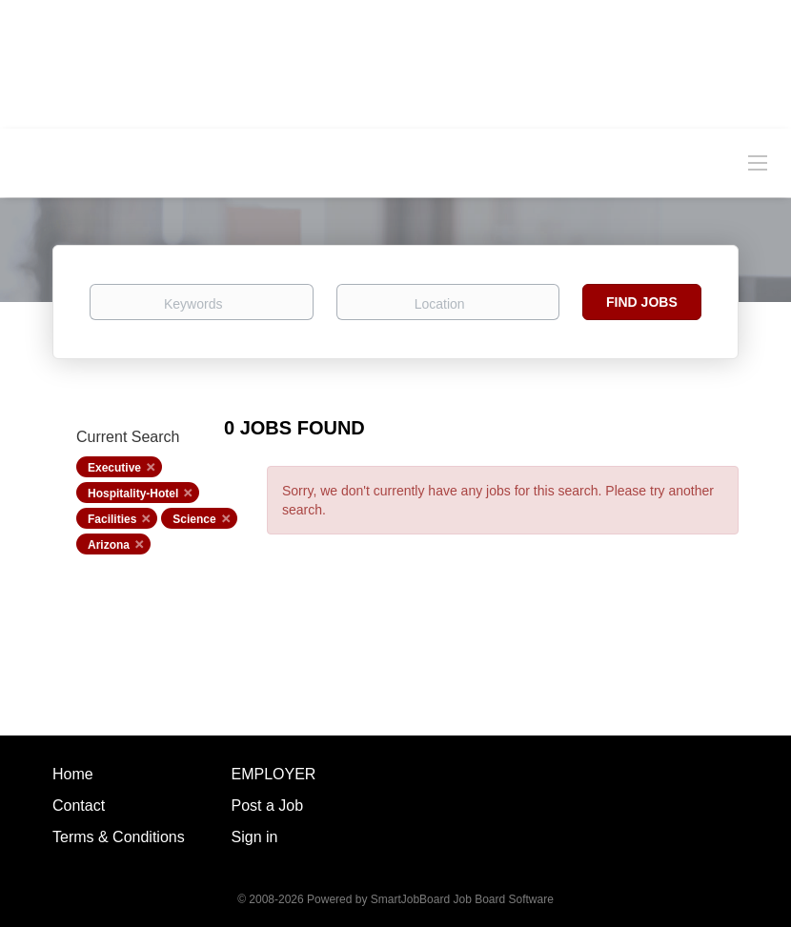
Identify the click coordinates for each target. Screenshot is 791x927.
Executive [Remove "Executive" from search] (114, 467)
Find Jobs (642, 302)
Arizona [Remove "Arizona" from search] (109, 545)
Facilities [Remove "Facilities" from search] (112, 519)
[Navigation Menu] (757, 162)
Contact (78, 805)
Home (72, 774)
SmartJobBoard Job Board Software (462, 899)
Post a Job (268, 805)
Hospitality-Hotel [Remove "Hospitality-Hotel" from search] (133, 493)
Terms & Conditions (118, 837)
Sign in (255, 837)
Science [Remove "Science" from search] (193, 519)
